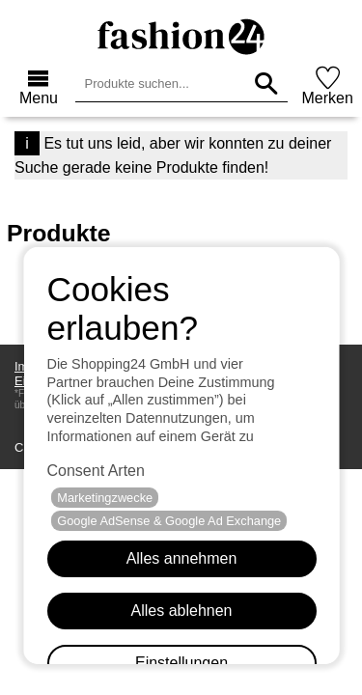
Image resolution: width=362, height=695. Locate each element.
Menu (38, 98)
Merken (327, 98)
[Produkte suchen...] (266, 83)
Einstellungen (180, 662)
